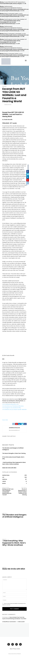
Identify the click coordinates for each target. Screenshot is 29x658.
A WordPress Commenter (9, 621)
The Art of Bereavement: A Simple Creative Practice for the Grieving (22, 491)
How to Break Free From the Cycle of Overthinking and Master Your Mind (14, 618)
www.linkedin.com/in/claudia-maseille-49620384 (14, 409)
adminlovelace (7, 104)
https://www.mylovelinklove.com (14, 430)
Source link (5, 420)
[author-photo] (3, 519)
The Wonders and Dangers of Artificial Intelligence (14, 516)
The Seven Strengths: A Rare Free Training (14, 453)
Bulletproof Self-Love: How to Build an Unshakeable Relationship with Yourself (8, 491)
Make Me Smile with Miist (9, 468)
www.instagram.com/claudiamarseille (11, 407)
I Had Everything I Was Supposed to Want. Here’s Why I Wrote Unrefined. (14, 542)
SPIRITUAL (4, 86)
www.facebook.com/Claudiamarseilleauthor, (13, 406)
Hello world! (21, 621)
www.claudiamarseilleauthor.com (10, 404)
